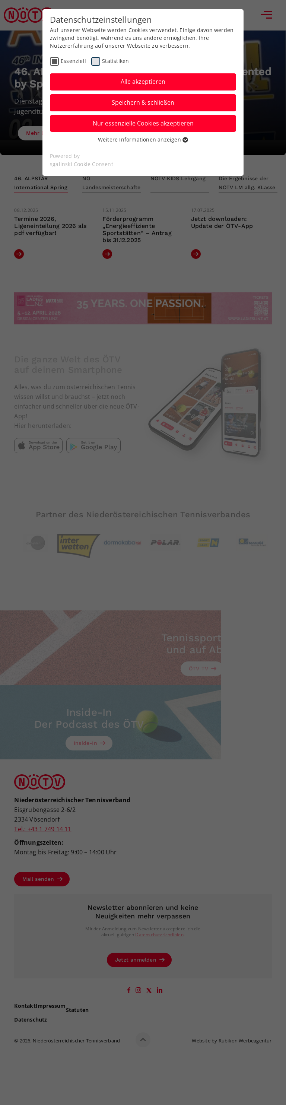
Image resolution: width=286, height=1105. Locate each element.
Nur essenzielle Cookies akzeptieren (143, 123)
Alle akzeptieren (143, 81)
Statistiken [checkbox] (115, 60)
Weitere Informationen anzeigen (143, 139)
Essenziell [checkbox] (73, 60)
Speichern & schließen (143, 102)
